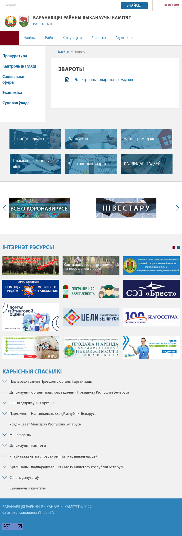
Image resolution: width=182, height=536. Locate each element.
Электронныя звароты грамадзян (104, 80)
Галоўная (63, 52)
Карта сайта (171, 5)
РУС (35, 24)
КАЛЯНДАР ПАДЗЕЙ (142, 164)
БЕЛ (49, 24)
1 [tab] (174, 247)
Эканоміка (14, 93)
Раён (49, 38)
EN (42, 24)
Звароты (99, 38)
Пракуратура (14, 56)
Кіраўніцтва (72, 38)
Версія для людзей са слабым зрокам (9, 38)
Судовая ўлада (16, 103)
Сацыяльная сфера (13, 80)
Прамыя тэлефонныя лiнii (32, 164)
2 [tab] (178, 247)
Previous (6, 208)
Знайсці (134, 6)
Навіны (30, 38)
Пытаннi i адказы (28, 139)
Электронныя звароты (88, 164)
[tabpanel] (91, 310)
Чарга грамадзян (139, 139)
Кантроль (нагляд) (19, 66)
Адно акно (124, 38)
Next (176, 208)
